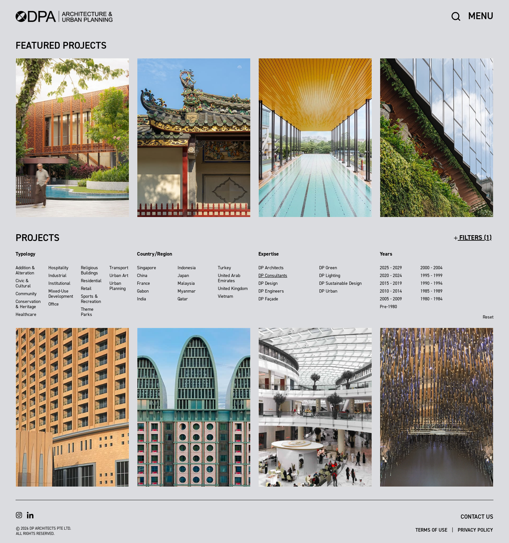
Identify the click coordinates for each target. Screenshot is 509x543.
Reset (488, 317)
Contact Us (477, 517)
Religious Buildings (89, 270)
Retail (86, 288)
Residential (91, 281)
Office (53, 304)
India (141, 299)
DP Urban (328, 291)
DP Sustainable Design (340, 283)
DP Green (328, 268)
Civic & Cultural (23, 283)
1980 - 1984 (431, 299)
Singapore (146, 268)
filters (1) (472, 237)
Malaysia (186, 283)
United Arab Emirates (229, 278)
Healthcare (26, 314)
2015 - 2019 (391, 283)
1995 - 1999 (431, 275)
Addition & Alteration (25, 270)
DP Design (268, 283)
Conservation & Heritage (28, 304)
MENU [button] (480, 16)
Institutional (59, 283)
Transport (118, 268)
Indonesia (187, 268)
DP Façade (268, 299)
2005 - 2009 (391, 299)
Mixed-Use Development (60, 293)
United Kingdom (233, 288)
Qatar (183, 299)
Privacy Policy (475, 530)
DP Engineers (271, 291)
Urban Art (118, 275)
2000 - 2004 (431, 268)
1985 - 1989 (431, 291)
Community (26, 294)
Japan (183, 275)
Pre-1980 (388, 307)
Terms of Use (432, 530)
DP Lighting (329, 275)
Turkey (224, 268)
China (142, 275)
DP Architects (271, 268)
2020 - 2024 (391, 275)
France (143, 283)
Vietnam (225, 296)
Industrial (57, 275)
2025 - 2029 (391, 268)
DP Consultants (272, 275)
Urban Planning (117, 286)
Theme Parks (87, 312)
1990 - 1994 (431, 283)
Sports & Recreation (91, 299)
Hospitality (58, 268)
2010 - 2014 (391, 291)
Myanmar (187, 291)
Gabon (143, 291)
